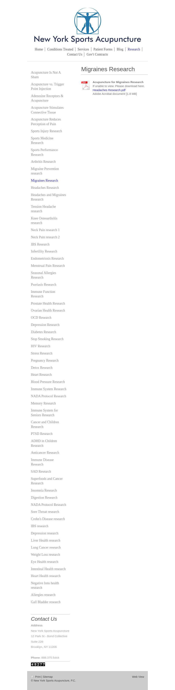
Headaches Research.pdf (109, 90)
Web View (138, 676)
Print (36, 676)
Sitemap (48, 676)
